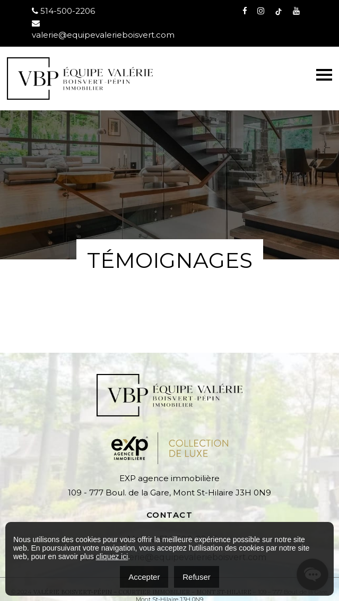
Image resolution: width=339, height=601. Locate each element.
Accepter (144, 576)
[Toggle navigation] (324, 74)
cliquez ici (112, 556)
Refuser (196, 576)
